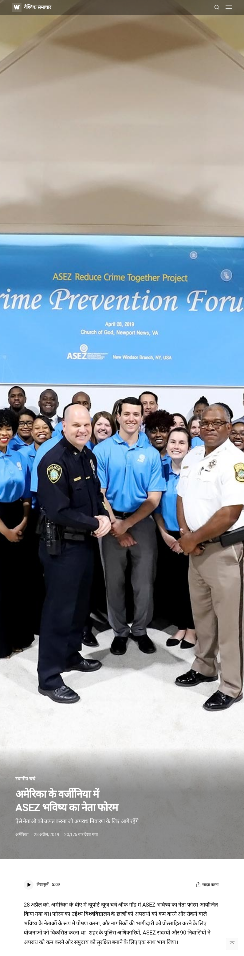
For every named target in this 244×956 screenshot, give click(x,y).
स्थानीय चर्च (25, 779)
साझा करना (206, 885)
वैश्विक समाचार (37, 7)
